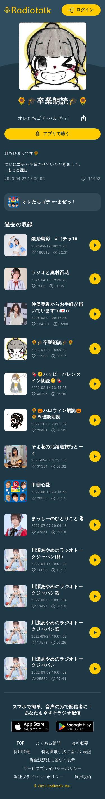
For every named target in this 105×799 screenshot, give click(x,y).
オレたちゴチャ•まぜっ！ (44, 118)
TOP (21, 743)
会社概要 (80, 743)
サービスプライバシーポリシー (52, 768)
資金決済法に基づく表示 (52, 760)
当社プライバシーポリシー (39, 777)
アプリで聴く (52, 134)
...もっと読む (15, 170)
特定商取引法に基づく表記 (66, 751)
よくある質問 (48, 743)
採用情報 (22, 751)
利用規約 (83, 777)
